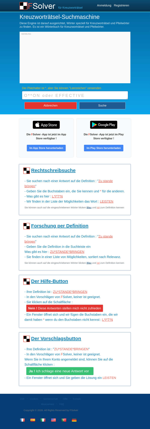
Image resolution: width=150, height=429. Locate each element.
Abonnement (47, 404)
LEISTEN (109, 378)
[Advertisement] (75, 58)
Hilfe (65, 399)
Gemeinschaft (51, 399)
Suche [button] (102, 105)
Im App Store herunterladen (46, 148)
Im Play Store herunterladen (104, 148)
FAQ (61, 404)
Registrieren (121, 5)
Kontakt (77, 399)
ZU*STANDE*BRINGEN (71, 349)
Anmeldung (104, 5)
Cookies (34, 399)
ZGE (22, 399)
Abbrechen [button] (50, 105)
